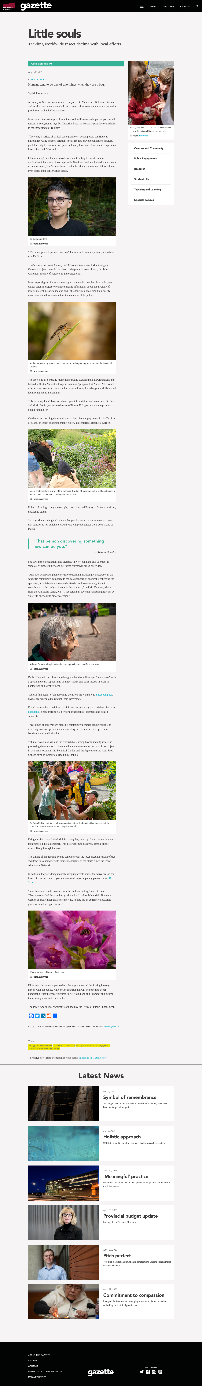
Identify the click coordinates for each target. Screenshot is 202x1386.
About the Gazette (39, 1355)
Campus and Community (64, 1045)
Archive (32, 1360)
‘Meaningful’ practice (125, 1176)
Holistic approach (122, 1137)
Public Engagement (101, 1045)
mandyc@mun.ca (111, 1026)
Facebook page (104, 694)
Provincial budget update (130, 1216)
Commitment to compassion (133, 1295)
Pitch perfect (117, 1256)
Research (139, 168)
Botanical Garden (44, 1045)
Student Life (141, 179)
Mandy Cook (37, 79)
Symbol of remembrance (130, 1097)
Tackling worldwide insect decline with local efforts (74, 43)
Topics (32, 1041)
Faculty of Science (83, 1045)
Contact (33, 1366)
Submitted (143, 136)
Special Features (144, 199)
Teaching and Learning (147, 189)
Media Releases (37, 1377)
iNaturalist (34, 711)
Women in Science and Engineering (44, 1048)
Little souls (54, 33)
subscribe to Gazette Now (92, 1057)
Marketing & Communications (45, 1371)
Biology (32, 1045)
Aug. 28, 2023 (35, 72)
